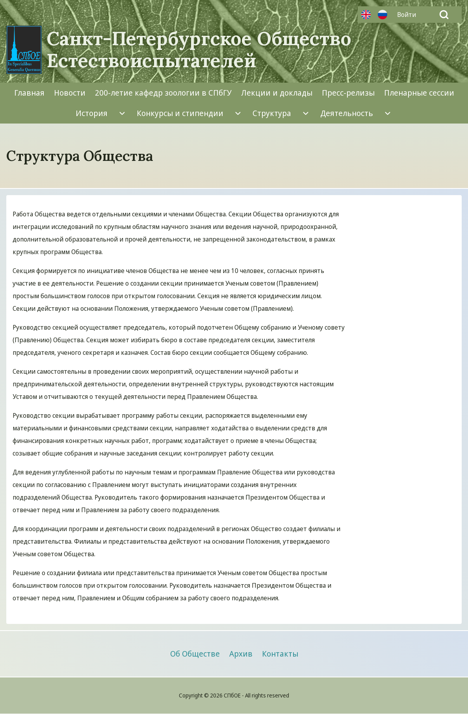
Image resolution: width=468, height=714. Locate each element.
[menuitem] (408, 14)
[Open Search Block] (444, 14)
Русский (382, 14)
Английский (366, 14)
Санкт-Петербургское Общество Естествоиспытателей (198, 50)
